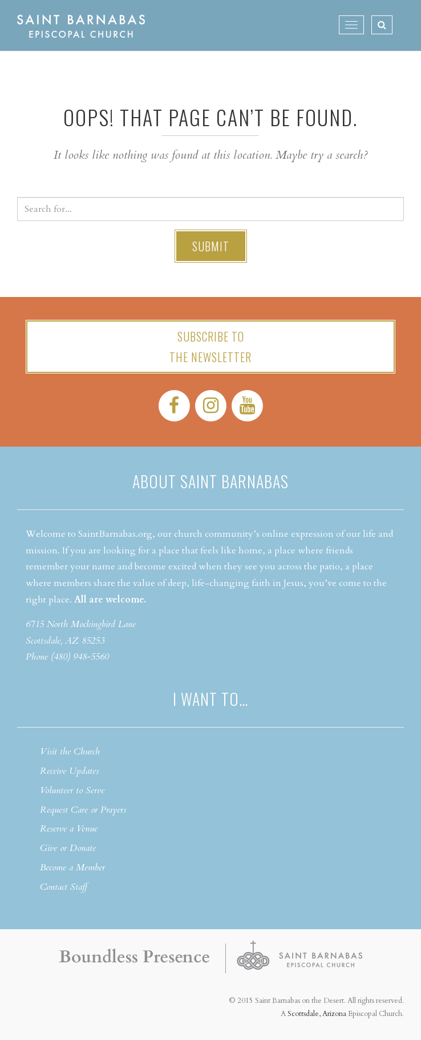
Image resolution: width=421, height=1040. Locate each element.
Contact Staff (63, 887)
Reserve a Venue (69, 828)
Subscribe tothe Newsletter (210, 347)
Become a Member (72, 867)
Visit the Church (70, 751)
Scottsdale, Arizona (317, 1014)
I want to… (210, 698)
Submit (210, 246)
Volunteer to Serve (72, 790)
